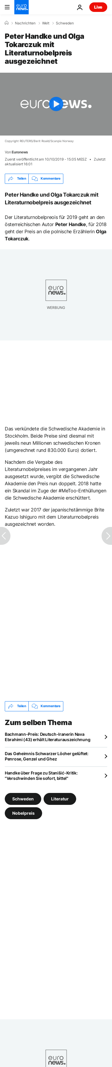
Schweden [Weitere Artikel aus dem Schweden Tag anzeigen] (23, 798)
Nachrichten (25, 23)
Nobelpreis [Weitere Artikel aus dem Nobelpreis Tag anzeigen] (23, 812)
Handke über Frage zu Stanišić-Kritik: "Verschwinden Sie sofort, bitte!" (41, 775)
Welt (45, 23)
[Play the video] (56, 104)
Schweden (65, 23)
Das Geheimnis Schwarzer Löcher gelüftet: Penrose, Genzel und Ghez (46, 756)
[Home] (6, 23)
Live (98, 7)
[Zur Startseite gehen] (21, 7)
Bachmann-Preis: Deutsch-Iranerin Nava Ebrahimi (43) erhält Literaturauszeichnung (47, 737)
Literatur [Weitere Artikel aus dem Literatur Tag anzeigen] (60, 798)
